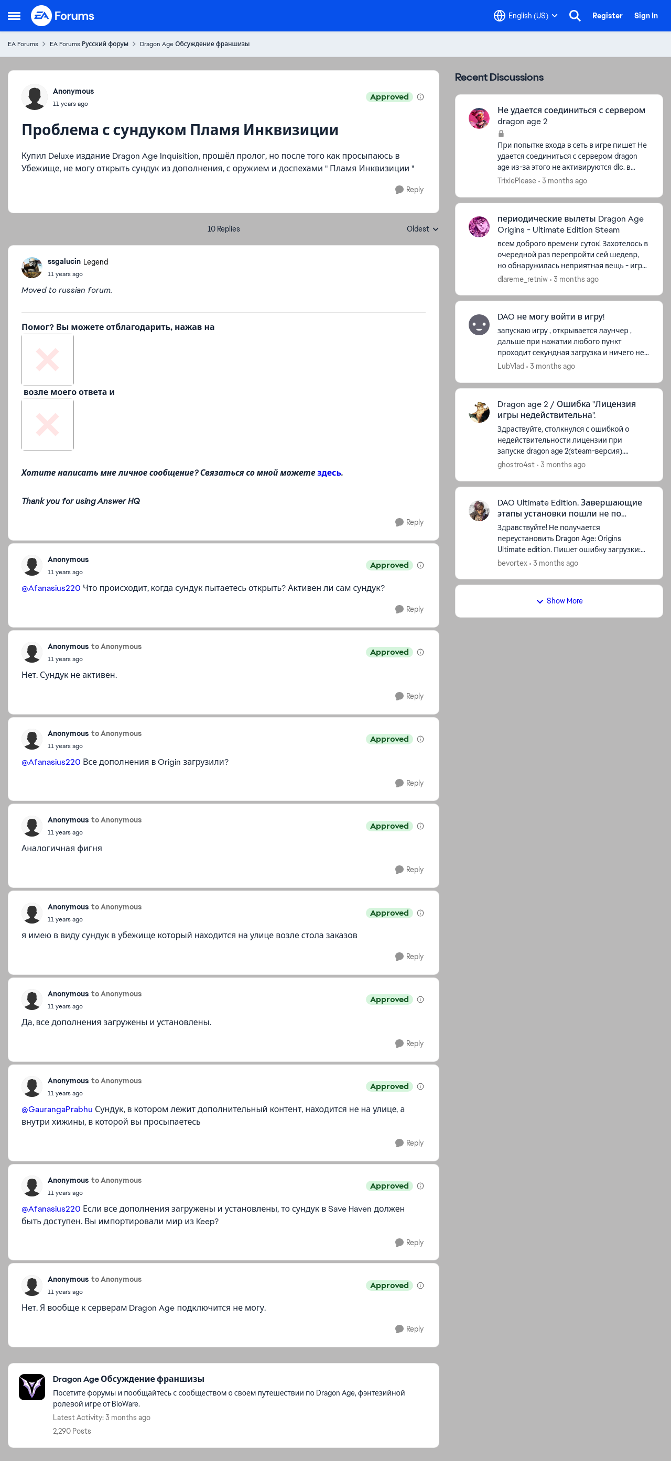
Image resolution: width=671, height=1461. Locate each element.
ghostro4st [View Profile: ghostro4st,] (516, 464)
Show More (559, 601)
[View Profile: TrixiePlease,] (479, 118)
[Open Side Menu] (14, 16)
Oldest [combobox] (423, 229)
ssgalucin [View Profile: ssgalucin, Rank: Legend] (64, 261)
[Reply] (409, 190)
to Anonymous (116, 646)
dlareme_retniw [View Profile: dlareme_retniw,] (522, 278)
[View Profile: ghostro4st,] (479, 412)
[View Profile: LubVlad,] (479, 324)
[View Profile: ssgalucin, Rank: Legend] (31, 267)
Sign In (646, 15)
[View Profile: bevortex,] (479, 510)
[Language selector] (525, 15)
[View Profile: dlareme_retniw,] (479, 226)
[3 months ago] (562, 180)
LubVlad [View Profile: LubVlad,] (510, 366)
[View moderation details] (420, 97)
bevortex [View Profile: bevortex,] (512, 562)
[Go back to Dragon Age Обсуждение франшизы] (240, 1379)
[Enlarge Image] (223, 360)
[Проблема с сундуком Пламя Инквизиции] (78, 274)
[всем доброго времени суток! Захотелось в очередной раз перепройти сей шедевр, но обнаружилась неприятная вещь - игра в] (573, 254)
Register (607, 15)
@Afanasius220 (51, 588)
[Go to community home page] (63, 15)
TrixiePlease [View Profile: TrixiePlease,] (516, 180)
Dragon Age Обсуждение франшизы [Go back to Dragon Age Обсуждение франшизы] (195, 44)
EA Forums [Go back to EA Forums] (23, 44)
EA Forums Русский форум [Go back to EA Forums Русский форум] (89, 44)
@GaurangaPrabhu (57, 1109)
